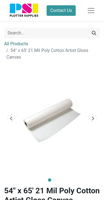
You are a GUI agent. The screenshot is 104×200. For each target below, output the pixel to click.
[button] (11, 118)
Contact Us (61, 10)
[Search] (94, 33)
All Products (16, 43)
